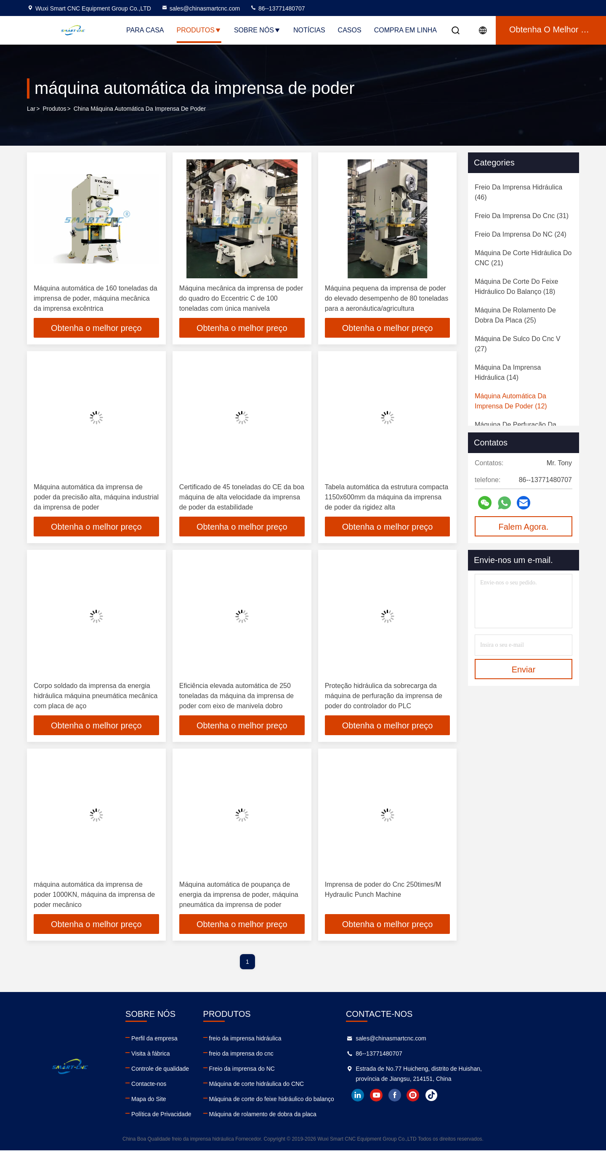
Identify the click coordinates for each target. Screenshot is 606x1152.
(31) (522, 215)
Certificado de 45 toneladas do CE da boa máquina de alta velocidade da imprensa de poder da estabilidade (241, 497)
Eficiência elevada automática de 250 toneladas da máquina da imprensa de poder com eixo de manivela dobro (236, 696)
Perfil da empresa (185, 1040)
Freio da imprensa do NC (302, 1070)
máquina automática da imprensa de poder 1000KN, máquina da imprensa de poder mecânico (94, 895)
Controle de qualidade (190, 1070)
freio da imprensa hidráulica (306, 1040)
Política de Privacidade (191, 1115)
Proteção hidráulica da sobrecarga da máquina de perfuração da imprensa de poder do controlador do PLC (383, 696)
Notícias (309, 30)
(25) (515, 315)
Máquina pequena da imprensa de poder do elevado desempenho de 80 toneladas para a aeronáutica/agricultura (387, 298)
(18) (516, 286)
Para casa (145, 30)
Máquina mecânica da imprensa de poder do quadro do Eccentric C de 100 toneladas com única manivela (241, 298)
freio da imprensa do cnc (302, 1055)
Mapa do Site (179, 1100)
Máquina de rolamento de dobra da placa (323, 1115)
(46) (518, 192)
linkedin (449, 1097)
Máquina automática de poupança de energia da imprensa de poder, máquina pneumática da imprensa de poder (238, 895)
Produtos (199, 30)
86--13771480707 (277, 8)
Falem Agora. (524, 526)
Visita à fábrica (181, 1055)
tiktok (523, 1097)
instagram (504, 1097)
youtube (467, 1097)
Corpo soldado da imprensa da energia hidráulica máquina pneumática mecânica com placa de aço (95, 696)
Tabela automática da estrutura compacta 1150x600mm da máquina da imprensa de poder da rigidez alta (387, 497)
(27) (518, 343)
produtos (54, 109)
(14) (508, 372)
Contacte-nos (179, 1085)
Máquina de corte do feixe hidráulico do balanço (332, 1100)
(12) (511, 401)
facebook (486, 1097)
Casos (349, 30)
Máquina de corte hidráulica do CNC (317, 1085)
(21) (523, 258)
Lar (31, 109)
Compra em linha (405, 30)
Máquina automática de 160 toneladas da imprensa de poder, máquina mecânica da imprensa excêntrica (95, 298)
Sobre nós (257, 30)
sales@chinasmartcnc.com (200, 8)
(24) (520, 234)
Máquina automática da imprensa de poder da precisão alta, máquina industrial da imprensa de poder (96, 497)
